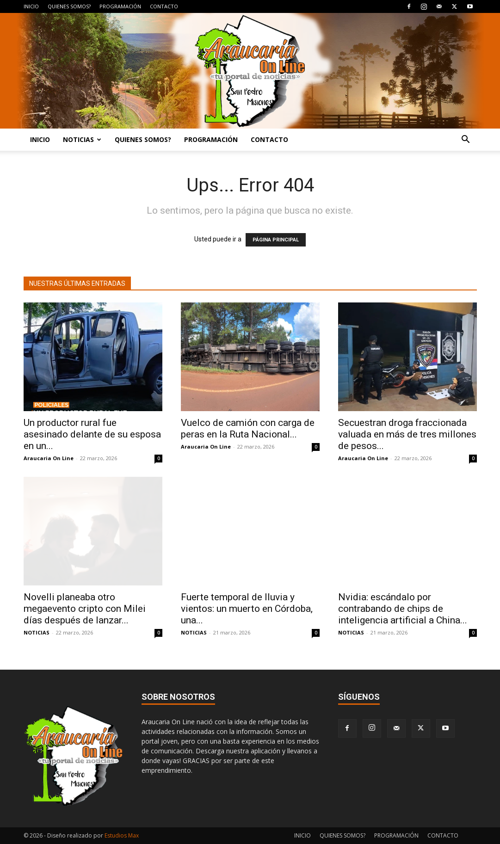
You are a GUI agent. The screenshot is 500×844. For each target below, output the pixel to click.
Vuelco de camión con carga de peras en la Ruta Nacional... (248, 428)
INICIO (31, 6)
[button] (466, 140)
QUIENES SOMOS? (69, 6)
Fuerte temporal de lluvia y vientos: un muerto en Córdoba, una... (247, 608)
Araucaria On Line (49, 458)
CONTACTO (164, 6)
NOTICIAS (82, 139)
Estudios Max (122, 835)
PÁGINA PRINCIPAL (276, 240)
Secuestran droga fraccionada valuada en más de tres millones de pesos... (407, 434)
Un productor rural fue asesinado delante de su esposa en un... (92, 434)
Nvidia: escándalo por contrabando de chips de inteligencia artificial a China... (402, 608)
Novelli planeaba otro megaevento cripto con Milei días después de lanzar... (85, 608)
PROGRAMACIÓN (120, 6)
